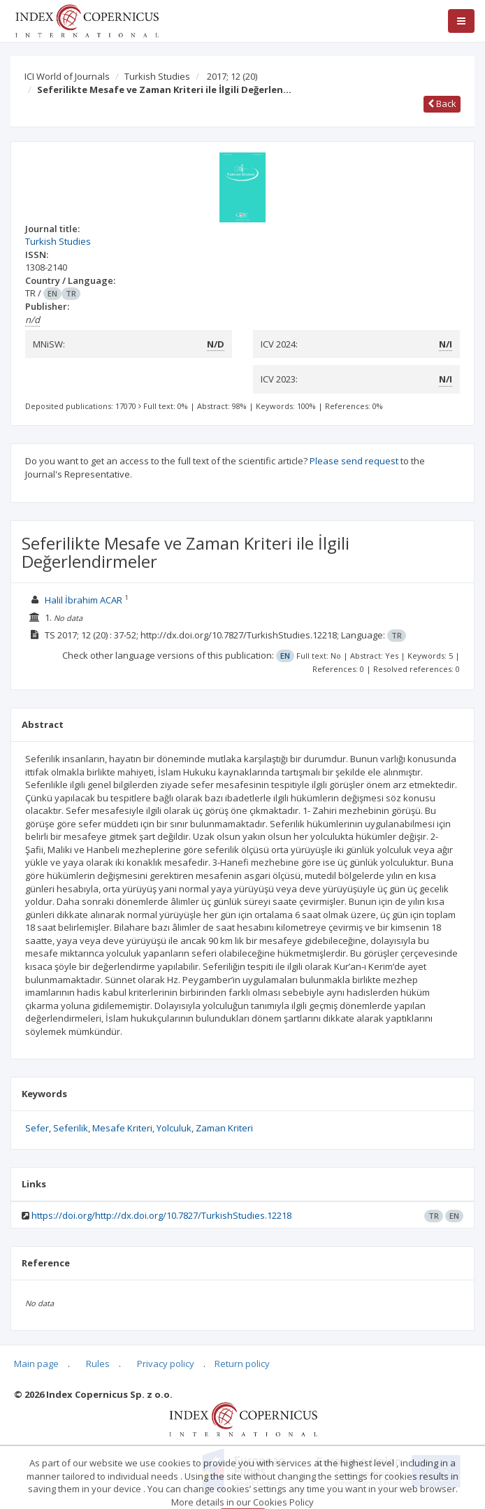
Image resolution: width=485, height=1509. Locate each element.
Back (442, 103)
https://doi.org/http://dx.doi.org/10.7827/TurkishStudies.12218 (161, 1215)
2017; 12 (232, 76)
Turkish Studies (157, 76)
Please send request (354, 461)
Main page (36, 1363)
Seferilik (70, 1128)
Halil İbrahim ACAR (83, 600)
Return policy (242, 1363)
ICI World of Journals (67, 76)
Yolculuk (174, 1128)
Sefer (37, 1128)
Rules (98, 1363)
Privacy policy (165, 1363)
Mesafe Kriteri (122, 1128)
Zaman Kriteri (224, 1128)
